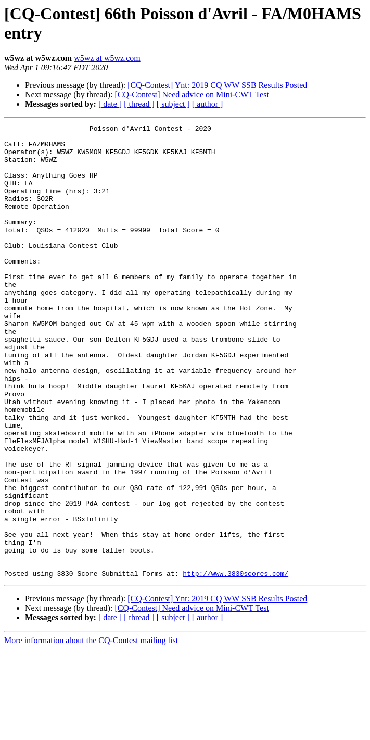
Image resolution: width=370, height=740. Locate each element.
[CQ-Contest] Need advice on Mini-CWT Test (191, 94)
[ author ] (207, 103)
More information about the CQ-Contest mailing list (91, 730)
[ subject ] (173, 103)
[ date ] (110, 103)
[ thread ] (139, 103)
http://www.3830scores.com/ (235, 664)
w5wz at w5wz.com (107, 58)
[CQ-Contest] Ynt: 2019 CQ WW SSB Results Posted (217, 85)
